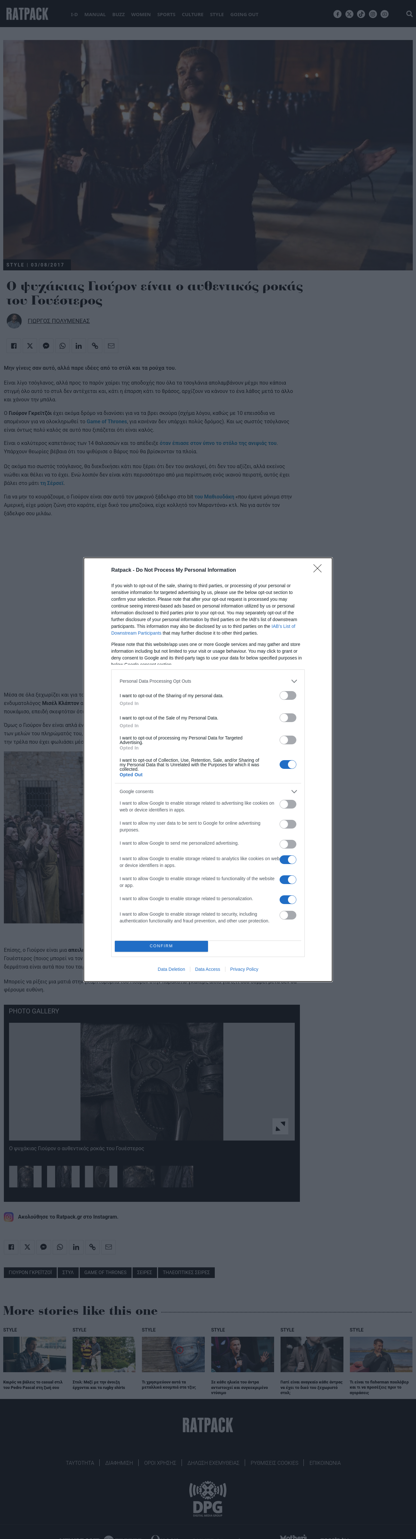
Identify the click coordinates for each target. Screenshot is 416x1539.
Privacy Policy (244, 969)
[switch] (288, 695)
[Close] (319, 570)
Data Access (207, 969)
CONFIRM (161, 946)
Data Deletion (171, 969)
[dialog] (208, 769)
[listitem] (208, 681)
